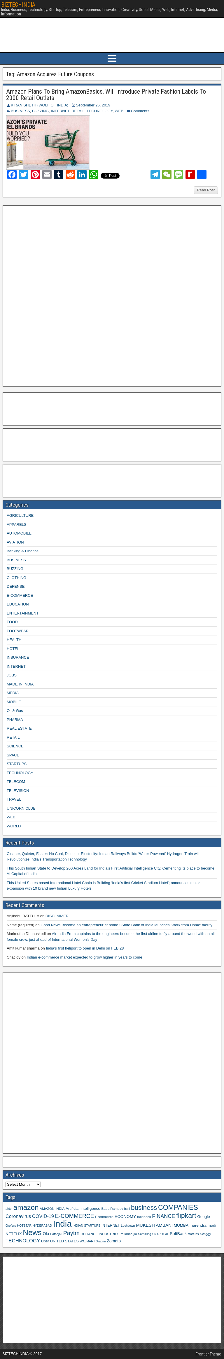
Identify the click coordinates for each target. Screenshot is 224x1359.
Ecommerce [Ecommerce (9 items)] (104, 1217)
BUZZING (40, 111)
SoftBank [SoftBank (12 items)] (178, 1233)
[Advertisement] (49, 295)
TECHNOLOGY (100, 111)
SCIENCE (15, 746)
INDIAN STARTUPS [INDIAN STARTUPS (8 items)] (86, 1225)
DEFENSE (15, 586)
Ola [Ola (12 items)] (46, 1233)
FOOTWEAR (18, 631)
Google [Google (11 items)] (203, 1216)
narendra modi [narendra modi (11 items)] (203, 1225)
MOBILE (14, 702)
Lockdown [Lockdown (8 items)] (128, 1225)
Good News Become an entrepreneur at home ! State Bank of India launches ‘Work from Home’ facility (126, 925)
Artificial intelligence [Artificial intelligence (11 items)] (83, 1208)
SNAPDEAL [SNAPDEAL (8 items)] (160, 1234)
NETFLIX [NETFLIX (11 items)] (14, 1234)
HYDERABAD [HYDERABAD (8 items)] (42, 1225)
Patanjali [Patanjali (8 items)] (56, 1234)
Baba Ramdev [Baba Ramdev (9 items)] (112, 1208)
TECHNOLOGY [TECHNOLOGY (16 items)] (23, 1241)
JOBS (12, 675)
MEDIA (13, 693)
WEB (119, 111)
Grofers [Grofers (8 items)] (11, 1225)
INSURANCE (18, 657)
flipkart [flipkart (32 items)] (186, 1215)
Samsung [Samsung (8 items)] (144, 1234)
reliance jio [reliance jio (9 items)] (128, 1234)
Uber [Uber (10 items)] (45, 1241)
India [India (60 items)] (62, 1223)
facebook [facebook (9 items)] (144, 1217)
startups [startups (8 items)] (193, 1234)
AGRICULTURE (20, 515)
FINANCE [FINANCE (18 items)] (163, 1216)
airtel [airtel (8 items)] (9, 1208)
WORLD (14, 826)
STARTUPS (17, 764)
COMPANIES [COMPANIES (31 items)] (178, 1207)
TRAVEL (14, 799)
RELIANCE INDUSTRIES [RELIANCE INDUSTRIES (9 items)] (99, 1234)
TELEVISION (18, 790)
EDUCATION (18, 604)
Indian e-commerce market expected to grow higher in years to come (84, 957)
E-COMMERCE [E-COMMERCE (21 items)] (74, 1216)
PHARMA (15, 719)
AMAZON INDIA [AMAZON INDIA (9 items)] (52, 1208)
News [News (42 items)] (32, 1232)
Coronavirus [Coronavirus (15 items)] (18, 1216)
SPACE (13, 755)
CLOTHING (16, 578)
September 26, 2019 (93, 105)
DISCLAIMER (57, 916)
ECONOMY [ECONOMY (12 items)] (125, 1216)
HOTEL (13, 648)
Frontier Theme (208, 1354)
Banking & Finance (22, 551)
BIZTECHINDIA (18, 4)
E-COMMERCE (20, 595)
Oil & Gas (15, 710)
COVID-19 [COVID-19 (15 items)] (43, 1216)
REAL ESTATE (19, 728)
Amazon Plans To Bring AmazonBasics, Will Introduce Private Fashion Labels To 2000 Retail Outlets (106, 94)
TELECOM (16, 781)
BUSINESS (20, 111)
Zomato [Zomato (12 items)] (114, 1241)
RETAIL (78, 111)
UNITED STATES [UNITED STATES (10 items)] (64, 1241)
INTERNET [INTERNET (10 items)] (111, 1225)
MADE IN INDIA (20, 684)
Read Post (206, 190)
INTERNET (60, 111)
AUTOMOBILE (19, 533)
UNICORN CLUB (21, 808)
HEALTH (14, 639)
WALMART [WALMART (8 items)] (87, 1241)
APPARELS (17, 524)
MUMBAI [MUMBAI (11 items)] (182, 1225)
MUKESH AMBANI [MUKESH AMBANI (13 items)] (154, 1225)
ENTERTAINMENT (22, 613)
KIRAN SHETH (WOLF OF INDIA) (39, 105)
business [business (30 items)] (144, 1207)
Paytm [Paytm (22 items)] (71, 1233)
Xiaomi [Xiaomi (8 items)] (101, 1241)
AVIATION (15, 542)
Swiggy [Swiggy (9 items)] (205, 1234)
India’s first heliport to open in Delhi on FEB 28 (85, 948)
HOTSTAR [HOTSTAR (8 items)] (24, 1225)
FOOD (12, 622)
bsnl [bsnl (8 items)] (127, 1208)
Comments (140, 111)
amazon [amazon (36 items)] (26, 1207)
